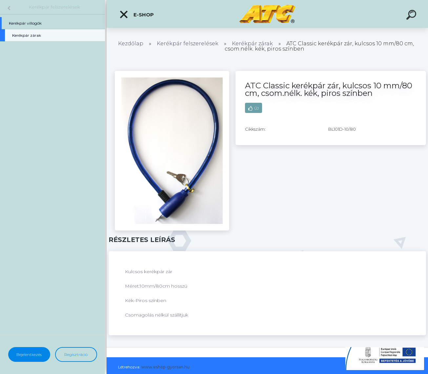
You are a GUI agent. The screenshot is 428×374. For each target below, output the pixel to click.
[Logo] (267, 14)
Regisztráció (76, 354)
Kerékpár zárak (252, 43)
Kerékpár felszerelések (54, 7)
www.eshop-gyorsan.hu (165, 366)
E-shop (136, 14)
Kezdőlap (130, 43)
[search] (412, 15)
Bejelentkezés (29, 354)
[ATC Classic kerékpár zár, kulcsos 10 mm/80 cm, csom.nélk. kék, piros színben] (172, 73)
